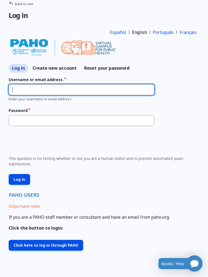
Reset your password (106, 68)
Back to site (24, 3)
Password (18, 110)
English (139, 32)
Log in (18, 68)
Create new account (54, 68)
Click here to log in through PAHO (46, 245)
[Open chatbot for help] (176, 263)
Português (163, 32)
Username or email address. (36, 79)
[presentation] (48, 143)
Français (188, 32)
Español (118, 32)
